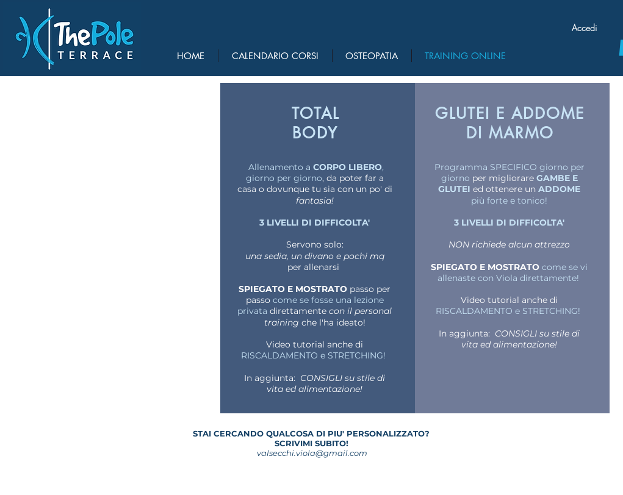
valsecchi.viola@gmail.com (312, 453)
